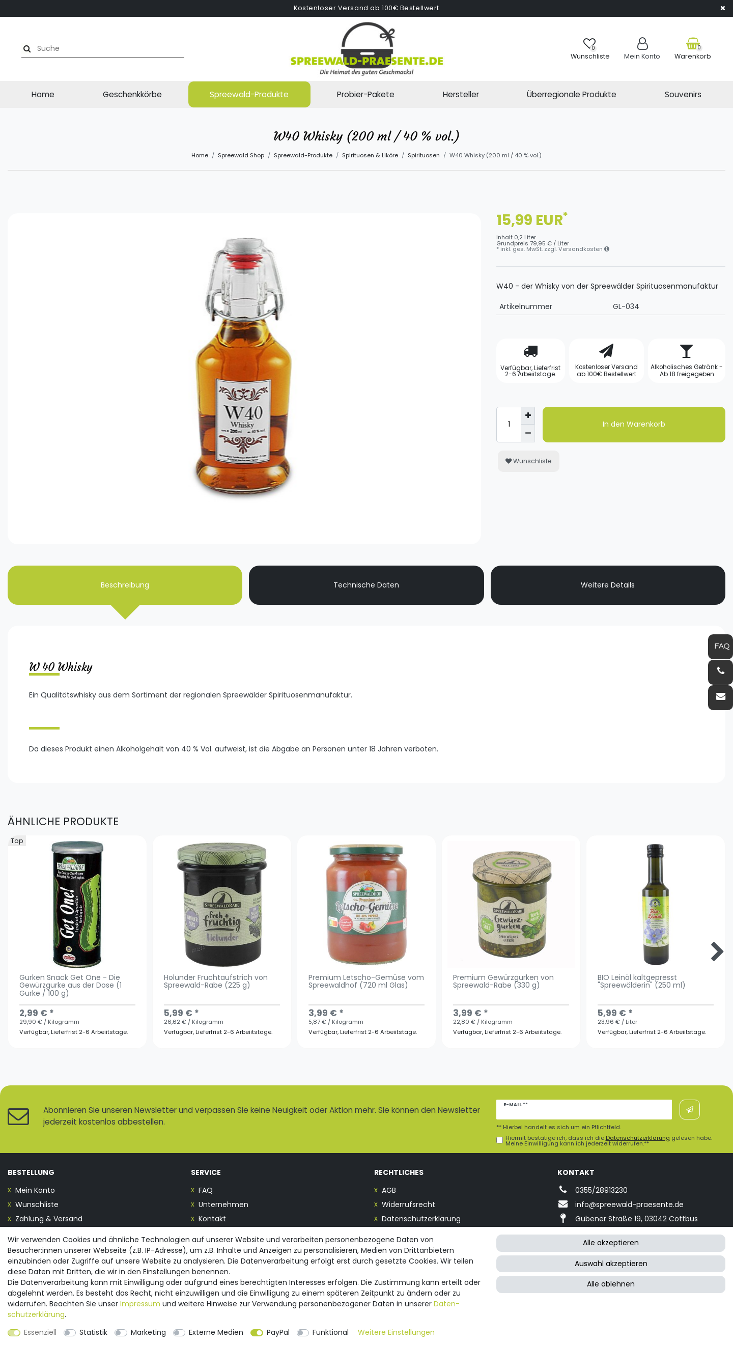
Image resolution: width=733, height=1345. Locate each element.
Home (43, 94)
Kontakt (212, 1219)
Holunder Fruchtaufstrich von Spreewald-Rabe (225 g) (216, 982)
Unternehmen (223, 1204)
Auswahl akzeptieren (611, 1263)
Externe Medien (216, 1332)
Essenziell (40, 1332)
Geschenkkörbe (132, 94)
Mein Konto (35, 1190)
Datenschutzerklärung (421, 1219)
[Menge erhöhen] (528, 416)
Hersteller (461, 94)
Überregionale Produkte (571, 94)
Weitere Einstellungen (396, 1332)
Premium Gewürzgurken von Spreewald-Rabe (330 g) (503, 982)
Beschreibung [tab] (125, 585)
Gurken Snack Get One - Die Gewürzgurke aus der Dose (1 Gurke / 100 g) (70, 986)
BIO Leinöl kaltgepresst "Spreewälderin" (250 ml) (642, 982)
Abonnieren (689, 1109)
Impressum (140, 1304)
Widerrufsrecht (408, 1204)
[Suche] (18, 48)
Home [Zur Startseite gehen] (199, 155)
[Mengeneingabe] (508, 424)
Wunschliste (528, 461)
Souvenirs (683, 94)
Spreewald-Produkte (249, 94)
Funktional (331, 1332)
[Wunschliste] (590, 49)
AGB (389, 1190)
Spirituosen (424, 155)
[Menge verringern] (528, 433)
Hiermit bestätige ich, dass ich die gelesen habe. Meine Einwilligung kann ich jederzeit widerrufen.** (608, 1140)
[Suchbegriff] (98, 48)
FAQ (206, 1190)
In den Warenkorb (634, 424)
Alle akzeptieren (611, 1243)
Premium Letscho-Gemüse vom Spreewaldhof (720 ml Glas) (366, 982)
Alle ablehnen (611, 1284)
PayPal (278, 1332)
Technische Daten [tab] (366, 585)
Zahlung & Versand (48, 1219)
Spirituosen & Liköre (370, 155)
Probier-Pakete (365, 94)
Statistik (93, 1332)
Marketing (148, 1332)
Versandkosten (583, 249)
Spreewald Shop (241, 155)
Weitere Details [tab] (608, 585)
